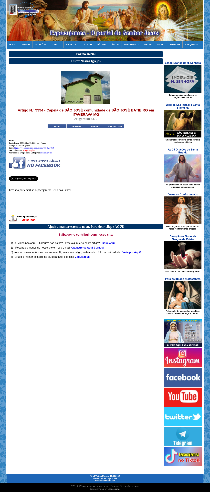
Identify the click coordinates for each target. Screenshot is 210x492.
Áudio (115, 44)
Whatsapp (95, 126)
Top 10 (148, 44)
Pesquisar (192, 44)
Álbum (88, 44)
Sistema (71, 44)
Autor (26, 44)
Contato (174, 44)
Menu (55, 44)
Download (131, 44)
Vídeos (101, 44)
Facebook (76, 126)
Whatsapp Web (115, 126)
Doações (40, 44)
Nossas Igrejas (46, 153)
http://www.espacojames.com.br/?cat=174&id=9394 (34, 148)
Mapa (160, 44)
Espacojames (114, 488)
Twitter (57, 126)
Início (13, 44)
